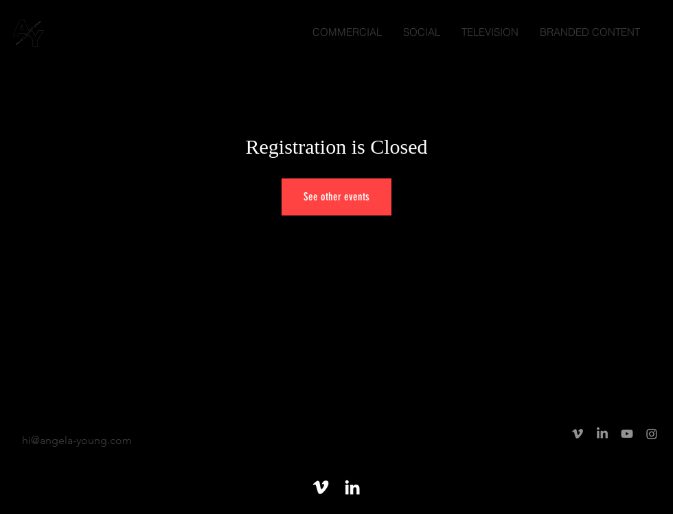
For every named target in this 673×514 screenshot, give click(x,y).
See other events (336, 196)
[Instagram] (652, 434)
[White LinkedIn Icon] (352, 487)
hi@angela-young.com (77, 440)
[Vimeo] (577, 434)
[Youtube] (627, 434)
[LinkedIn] (602, 434)
